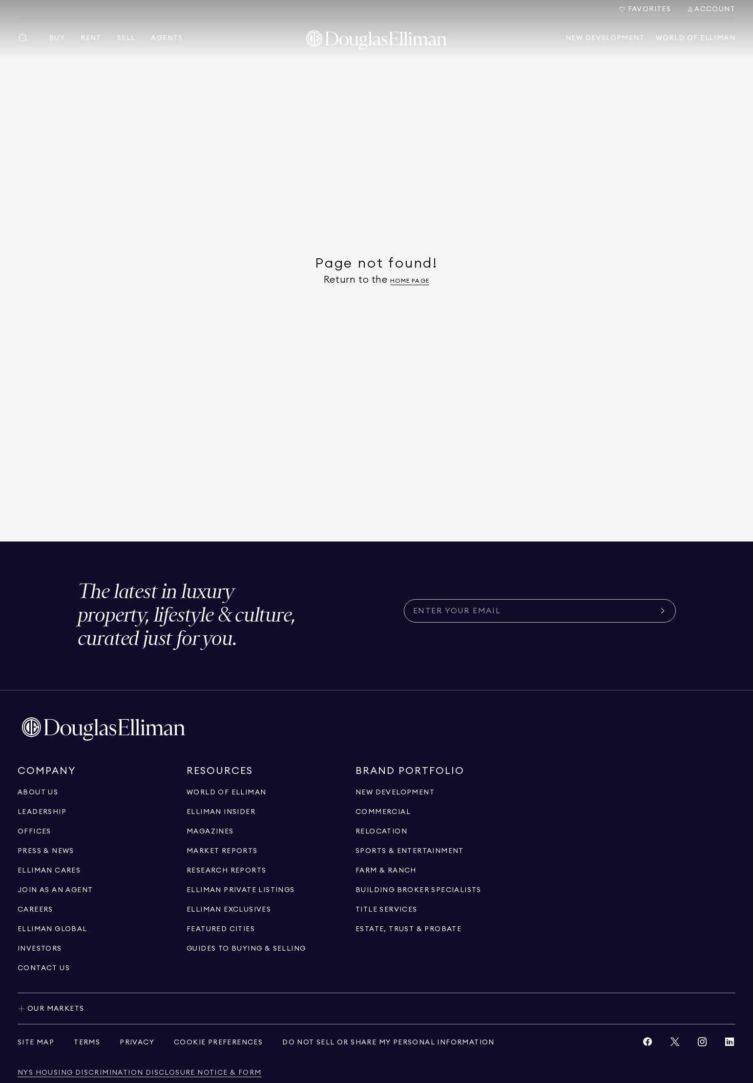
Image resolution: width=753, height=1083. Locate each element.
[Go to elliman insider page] (221, 812)
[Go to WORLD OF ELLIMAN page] (226, 792)
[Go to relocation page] (381, 831)
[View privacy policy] (137, 1042)
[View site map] (36, 1042)
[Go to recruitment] (55, 890)
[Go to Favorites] (644, 9)
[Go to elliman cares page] (49, 870)
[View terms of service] (87, 1042)
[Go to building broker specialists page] (418, 890)
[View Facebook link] (647, 1044)
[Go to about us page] (38, 792)
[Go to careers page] (35, 910)
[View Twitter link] (675, 1044)
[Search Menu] (711, 9)
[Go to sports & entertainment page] (410, 851)
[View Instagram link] (702, 1044)
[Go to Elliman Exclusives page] (229, 910)
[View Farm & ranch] (386, 870)
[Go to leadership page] (42, 812)
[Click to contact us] (44, 968)
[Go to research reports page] (226, 870)
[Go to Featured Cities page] (221, 929)
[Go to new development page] (395, 792)
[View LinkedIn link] (729, 1044)
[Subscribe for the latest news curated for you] (534, 611)
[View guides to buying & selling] (246, 949)
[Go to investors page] (40, 949)
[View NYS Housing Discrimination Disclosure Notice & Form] (139, 1073)
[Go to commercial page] (383, 812)
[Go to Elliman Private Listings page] (241, 890)
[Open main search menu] (27, 38)
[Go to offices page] (34, 831)
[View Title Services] (387, 910)
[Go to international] (52, 929)
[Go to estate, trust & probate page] (408, 929)
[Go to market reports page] (222, 851)
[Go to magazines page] (210, 831)
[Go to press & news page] (46, 851)
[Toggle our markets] (376, 1008)
